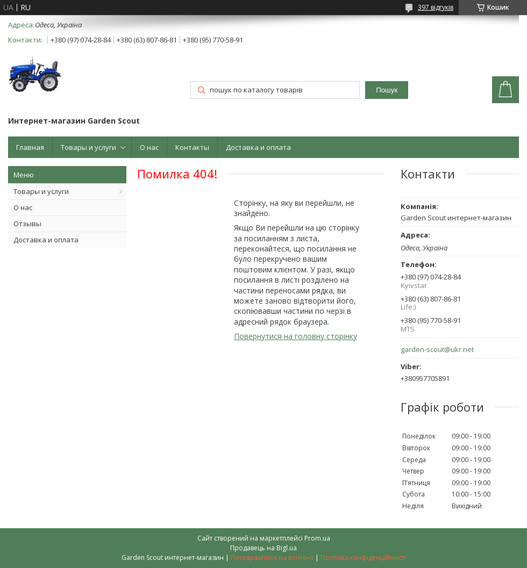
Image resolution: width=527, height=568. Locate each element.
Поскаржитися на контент (272, 557)
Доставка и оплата (258, 147)
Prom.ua (317, 538)
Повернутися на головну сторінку (295, 336)
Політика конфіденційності (363, 557)
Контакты (192, 147)
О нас (149, 147)
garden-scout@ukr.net (437, 349)
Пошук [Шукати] (386, 90)
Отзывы (27, 223)
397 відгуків (435, 7)
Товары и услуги (88, 147)
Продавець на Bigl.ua (263, 547)
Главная (30, 147)
